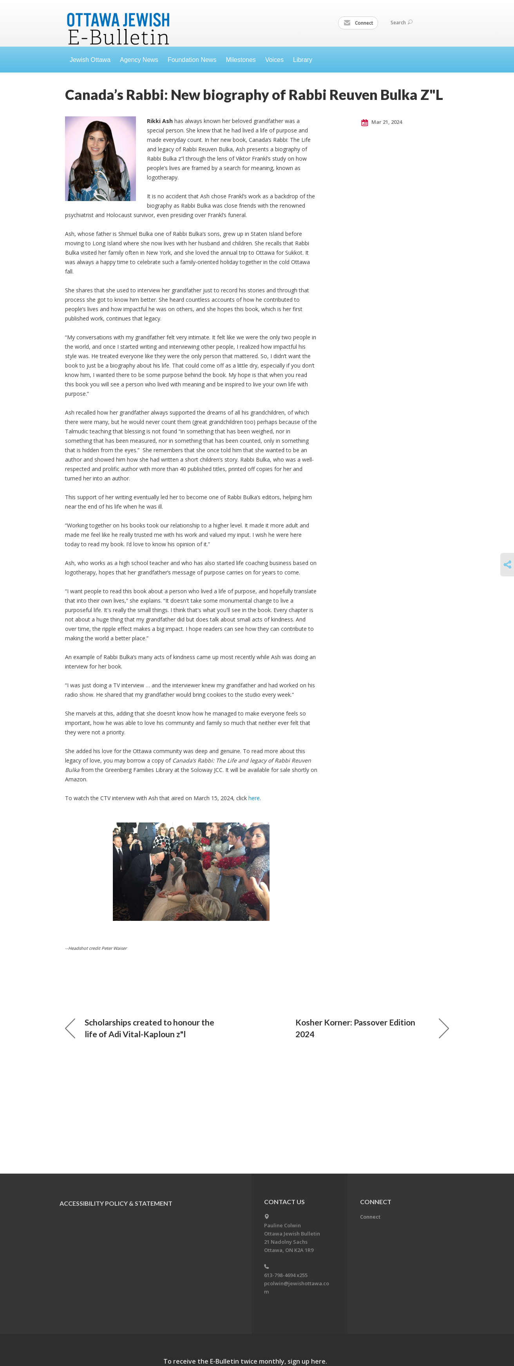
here (254, 798)
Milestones (240, 59)
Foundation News (192, 59)
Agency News (139, 59)
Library (302, 59)
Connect (358, 23)
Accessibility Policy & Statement (116, 1203)
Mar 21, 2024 (381, 122)
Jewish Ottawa (90, 59)
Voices (274, 59)
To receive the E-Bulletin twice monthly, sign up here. (245, 1361)
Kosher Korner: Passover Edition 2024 (372, 1028)
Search (402, 22)
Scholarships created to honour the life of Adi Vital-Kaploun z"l (139, 1028)
